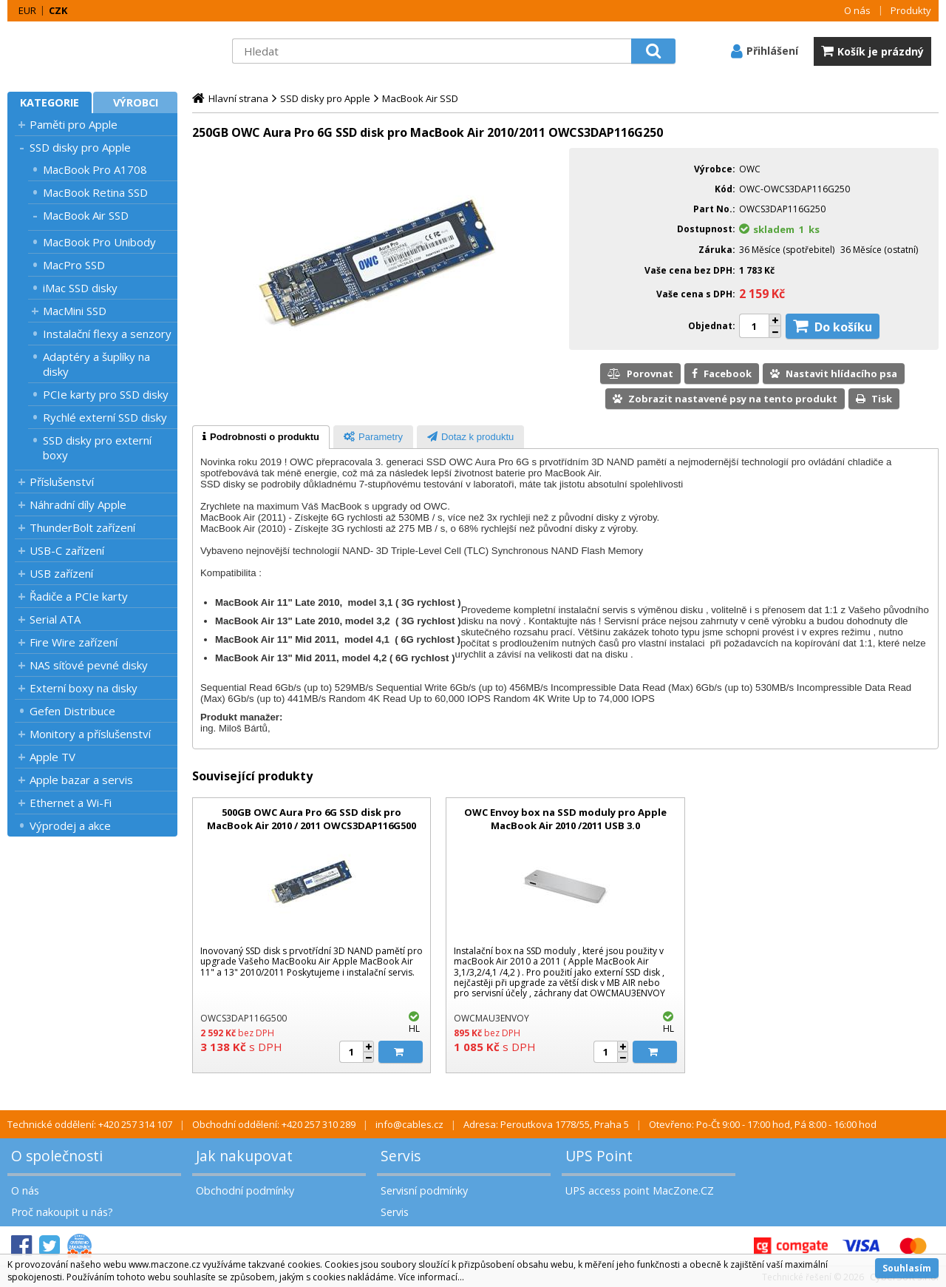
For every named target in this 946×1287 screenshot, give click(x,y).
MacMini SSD (74, 310)
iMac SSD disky (80, 287)
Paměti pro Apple (74, 124)
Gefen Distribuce (72, 710)
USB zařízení (61, 573)
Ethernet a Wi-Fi (71, 802)
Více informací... (431, 1277)
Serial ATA (55, 619)
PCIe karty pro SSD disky (106, 394)
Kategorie (49, 102)
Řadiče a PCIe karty (79, 596)
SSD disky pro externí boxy (97, 447)
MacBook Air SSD (86, 215)
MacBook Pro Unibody (99, 241)
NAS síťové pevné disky (89, 665)
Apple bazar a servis (81, 779)
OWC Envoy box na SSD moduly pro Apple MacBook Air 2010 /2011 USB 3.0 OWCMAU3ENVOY (565, 825)
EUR (27, 10)
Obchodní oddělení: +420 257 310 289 (273, 1124)
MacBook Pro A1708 (95, 169)
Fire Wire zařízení (74, 642)
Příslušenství (62, 481)
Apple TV (52, 756)
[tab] (261, 437)
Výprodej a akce (70, 825)
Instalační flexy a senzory (107, 333)
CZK (58, 10)
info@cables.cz (409, 1124)
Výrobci (135, 102)
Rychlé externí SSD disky (105, 417)
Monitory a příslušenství (90, 733)
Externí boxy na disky (83, 687)
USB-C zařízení (67, 550)
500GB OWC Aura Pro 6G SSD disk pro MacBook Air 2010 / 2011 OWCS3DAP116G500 (311, 818)
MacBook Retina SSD (95, 192)
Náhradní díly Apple (78, 504)
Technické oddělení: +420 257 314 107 (89, 1124)
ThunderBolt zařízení (82, 527)
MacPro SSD (74, 264)
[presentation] (261, 437)
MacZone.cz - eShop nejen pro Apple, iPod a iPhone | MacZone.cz (100, 51)
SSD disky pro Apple (80, 147)
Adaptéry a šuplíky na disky (96, 364)
